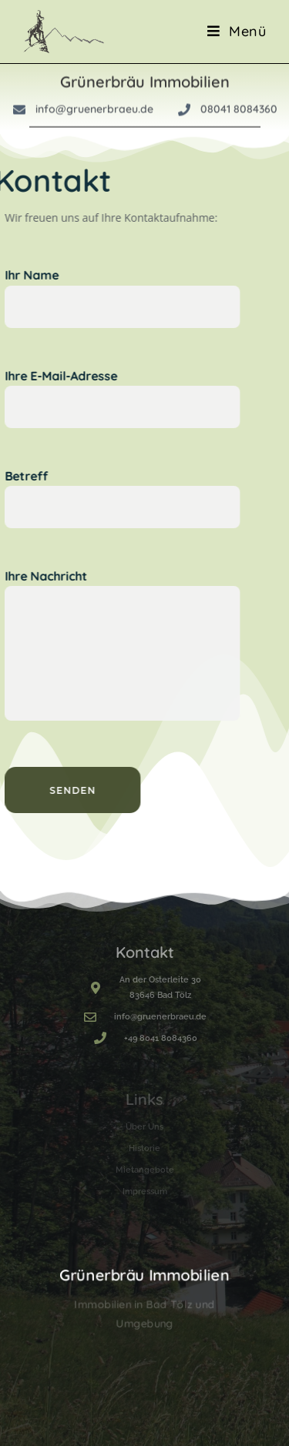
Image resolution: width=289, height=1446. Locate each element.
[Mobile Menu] (236, 31)
